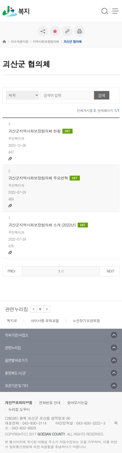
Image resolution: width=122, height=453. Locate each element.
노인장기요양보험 (86, 320)
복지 (23, 11)
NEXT (110, 271)
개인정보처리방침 (18, 402)
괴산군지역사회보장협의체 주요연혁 (44, 178)
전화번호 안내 (49, 402)
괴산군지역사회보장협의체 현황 (40, 131)
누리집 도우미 (19, 409)
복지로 (12, 320)
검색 (101, 95)
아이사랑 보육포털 (45, 320)
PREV (11, 271)
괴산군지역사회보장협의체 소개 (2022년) (48, 225)
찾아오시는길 (77, 402)
